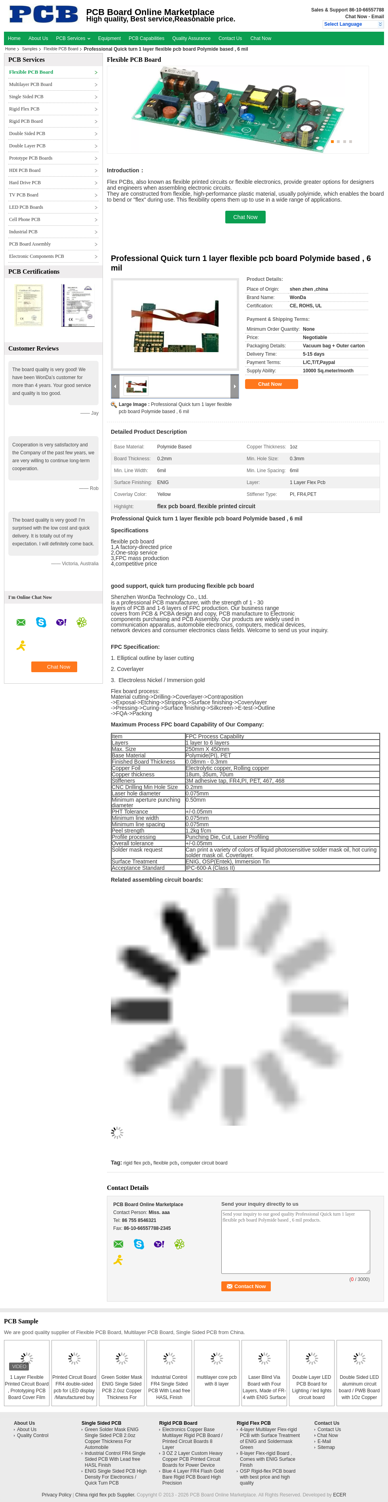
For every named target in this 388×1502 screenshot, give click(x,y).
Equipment (109, 38)
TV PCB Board (23, 195)
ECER (339, 1495)
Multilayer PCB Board (30, 84)
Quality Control (32, 1435)
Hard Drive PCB (25, 182)
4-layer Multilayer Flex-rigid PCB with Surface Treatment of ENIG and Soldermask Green (270, 1438)
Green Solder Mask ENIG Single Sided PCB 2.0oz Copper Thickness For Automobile (121, 1390)
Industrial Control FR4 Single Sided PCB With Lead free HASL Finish (115, 1459)
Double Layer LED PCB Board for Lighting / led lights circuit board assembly (311, 1390)
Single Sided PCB (26, 96)
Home (14, 38)
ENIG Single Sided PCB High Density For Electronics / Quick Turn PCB (115, 1477)
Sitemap (326, 1447)
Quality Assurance (191, 38)
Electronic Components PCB (36, 256)
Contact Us (230, 38)
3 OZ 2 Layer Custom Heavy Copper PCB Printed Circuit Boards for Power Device (192, 1459)
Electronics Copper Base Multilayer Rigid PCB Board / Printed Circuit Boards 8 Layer (192, 1438)
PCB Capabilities (146, 38)
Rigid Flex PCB (24, 109)
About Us (38, 38)
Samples (30, 49)
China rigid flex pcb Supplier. (106, 1495)
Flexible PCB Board (61, 49)
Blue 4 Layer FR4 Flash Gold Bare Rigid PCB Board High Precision (193, 1477)
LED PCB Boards (26, 207)
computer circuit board (204, 1163)
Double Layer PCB (27, 146)
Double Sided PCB (27, 133)
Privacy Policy (56, 1495)
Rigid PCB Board (26, 121)
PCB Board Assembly (30, 244)
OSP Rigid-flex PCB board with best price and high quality (268, 1477)
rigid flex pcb (137, 1163)
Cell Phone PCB (24, 219)
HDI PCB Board (24, 170)
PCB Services (73, 38)
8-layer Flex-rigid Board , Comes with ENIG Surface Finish (267, 1459)
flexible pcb (165, 1163)
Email (377, 16)
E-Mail (324, 1441)
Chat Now (356, 16)
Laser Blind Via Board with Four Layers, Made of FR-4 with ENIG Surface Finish (264, 1390)
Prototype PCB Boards (30, 158)
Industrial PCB (23, 231)
